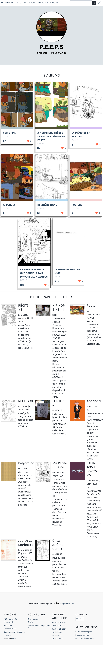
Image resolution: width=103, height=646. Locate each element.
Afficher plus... (58, 639)
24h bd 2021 (57, 635)
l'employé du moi (64, 603)
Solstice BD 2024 (59, 625)
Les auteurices (10, 629)
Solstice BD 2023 (59, 629)
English (79, 619)
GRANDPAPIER (7, 3)
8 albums (42, 53)
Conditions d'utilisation (14, 632)
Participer (43, 3)
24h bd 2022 (57, 632)
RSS (30, 622)
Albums (32, 3)
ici (64, 390)
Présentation (9, 622)
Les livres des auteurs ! (85, 638)
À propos (54, 3)
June (64, 344)
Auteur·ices (21, 3)
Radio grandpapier (83, 632)
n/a (54, 410)
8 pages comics (82, 635)
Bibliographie (58, 53)
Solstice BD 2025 (59, 622)
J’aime (28, 141)
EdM (89, 406)
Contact (7, 635)
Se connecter (11, 619)
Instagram (33, 619)
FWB (14, 638)
